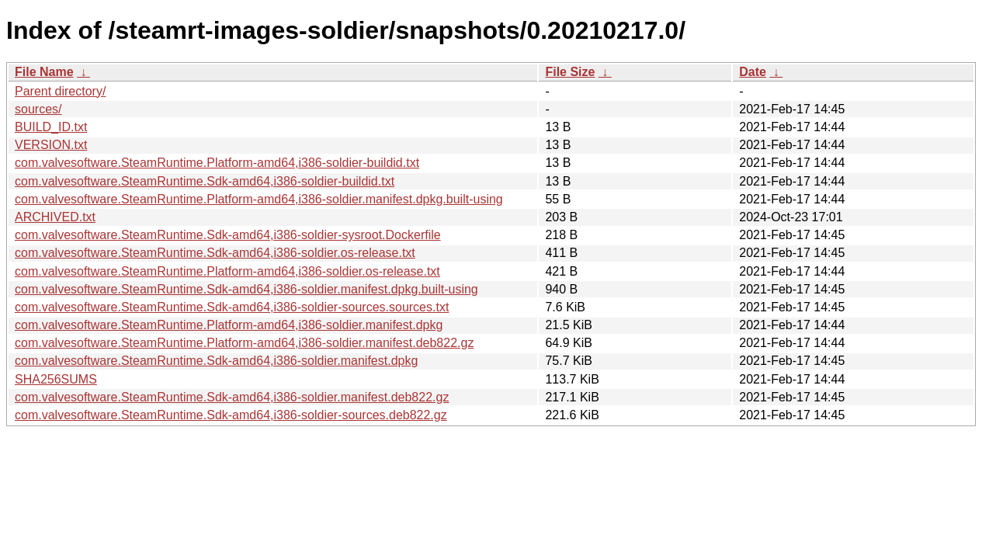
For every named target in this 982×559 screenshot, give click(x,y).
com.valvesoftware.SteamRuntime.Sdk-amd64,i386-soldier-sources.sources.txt (232, 307)
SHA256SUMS (56, 379)
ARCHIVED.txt (55, 217)
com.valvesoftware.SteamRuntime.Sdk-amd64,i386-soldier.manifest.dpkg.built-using (246, 289)
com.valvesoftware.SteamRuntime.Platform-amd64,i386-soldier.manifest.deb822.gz (244, 342)
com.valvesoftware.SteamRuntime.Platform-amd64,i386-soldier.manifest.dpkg (228, 325)
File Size (570, 71)
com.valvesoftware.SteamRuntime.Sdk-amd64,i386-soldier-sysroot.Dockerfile (228, 234)
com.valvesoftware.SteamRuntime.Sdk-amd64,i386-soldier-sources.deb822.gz (231, 415)
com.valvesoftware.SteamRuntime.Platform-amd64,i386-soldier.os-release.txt (227, 271)
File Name (44, 71)
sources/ (38, 109)
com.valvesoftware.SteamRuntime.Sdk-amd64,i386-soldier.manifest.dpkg (216, 360)
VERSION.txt (51, 144)
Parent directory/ (60, 91)
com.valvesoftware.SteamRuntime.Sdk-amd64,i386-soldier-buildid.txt (204, 181)
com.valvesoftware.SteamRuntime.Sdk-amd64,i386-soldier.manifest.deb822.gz (232, 397)
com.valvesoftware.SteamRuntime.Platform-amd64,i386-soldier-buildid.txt (217, 162)
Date (752, 71)
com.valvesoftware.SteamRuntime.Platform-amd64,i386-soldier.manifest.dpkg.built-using (259, 199)
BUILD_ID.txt (51, 127)
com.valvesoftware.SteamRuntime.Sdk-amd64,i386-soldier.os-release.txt (215, 252)
